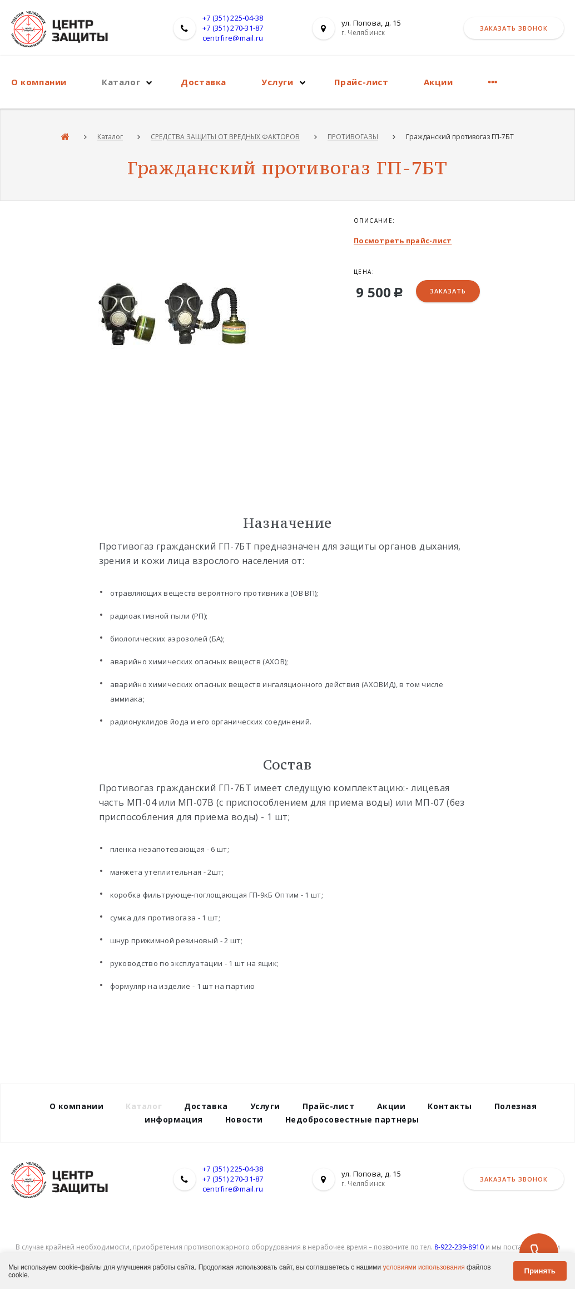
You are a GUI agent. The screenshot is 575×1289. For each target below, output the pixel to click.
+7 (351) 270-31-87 (233, 28)
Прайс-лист (361, 81)
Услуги (277, 81)
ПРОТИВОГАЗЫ (353, 136)
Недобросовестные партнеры (352, 1119)
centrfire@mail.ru (232, 38)
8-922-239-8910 (459, 1247)
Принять (540, 1271)
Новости (244, 1119)
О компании (39, 81)
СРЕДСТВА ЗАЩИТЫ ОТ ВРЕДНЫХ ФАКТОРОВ (225, 136)
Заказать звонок (514, 28)
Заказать (448, 291)
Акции (438, 81)
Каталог (121, 81)
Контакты (450, 1106)
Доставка (203, 81)
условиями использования (424, 1267)
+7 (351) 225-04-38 (233, 18)
